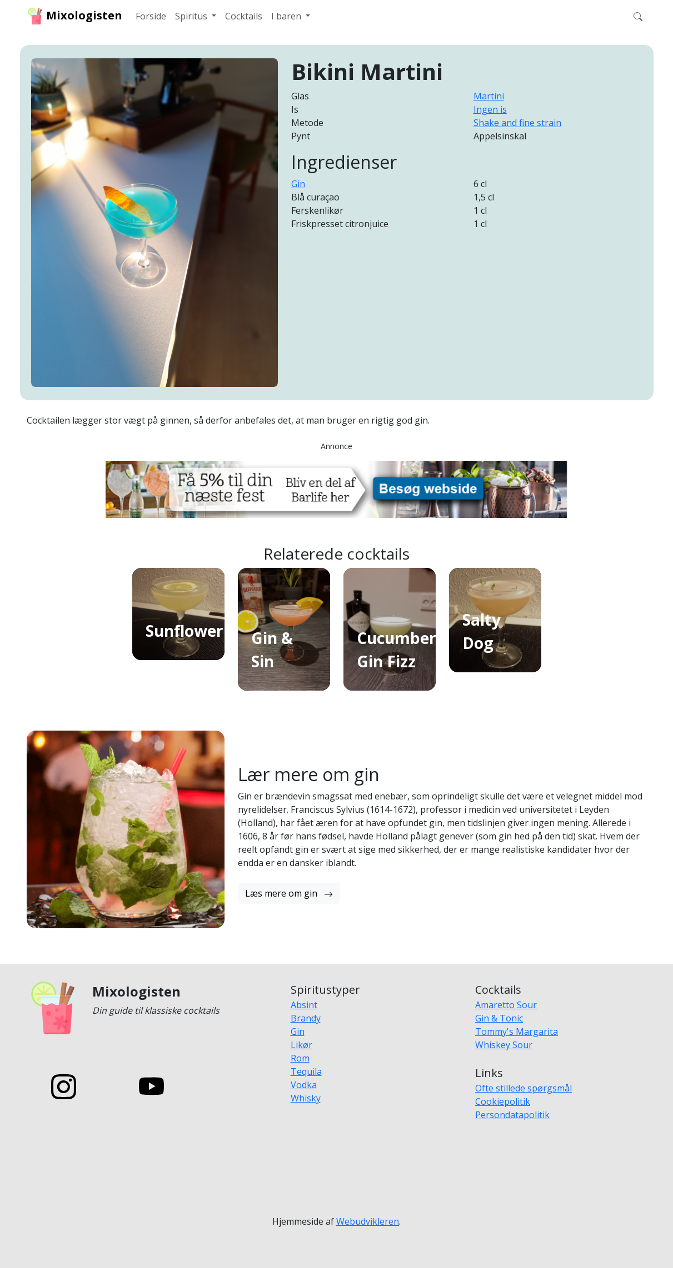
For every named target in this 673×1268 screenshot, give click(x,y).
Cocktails (243, 16)
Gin (298, 184)
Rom (300, 1058)
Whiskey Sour (503, 1045)
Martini (488, 96)
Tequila (306, 1071)
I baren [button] (287, 16)
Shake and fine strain (517, 123)
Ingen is (490, 109)
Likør (301, 1045)
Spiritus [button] (192, 16)
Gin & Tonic (499, 1018)
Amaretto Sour (506, 1005)
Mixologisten (74, 16)
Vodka (304, 1085)
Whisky (306, 1098)
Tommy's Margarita (516, 1031)
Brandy (306, 1018)
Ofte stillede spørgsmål (523, 1088)
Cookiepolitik (502, 1101)
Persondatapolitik (512, 1115)
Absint (304, 1005)
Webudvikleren (367, 1221)
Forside (151, 16)
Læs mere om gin (289, 893)
